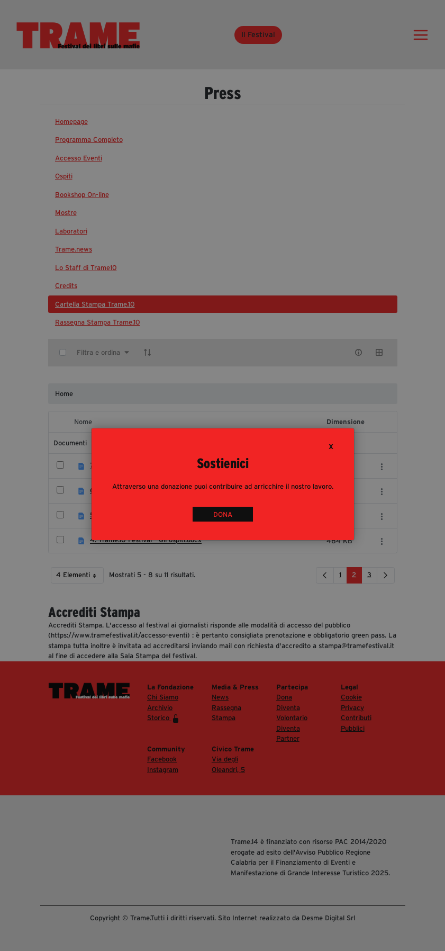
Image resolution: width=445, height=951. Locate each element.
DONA (222, 514)
